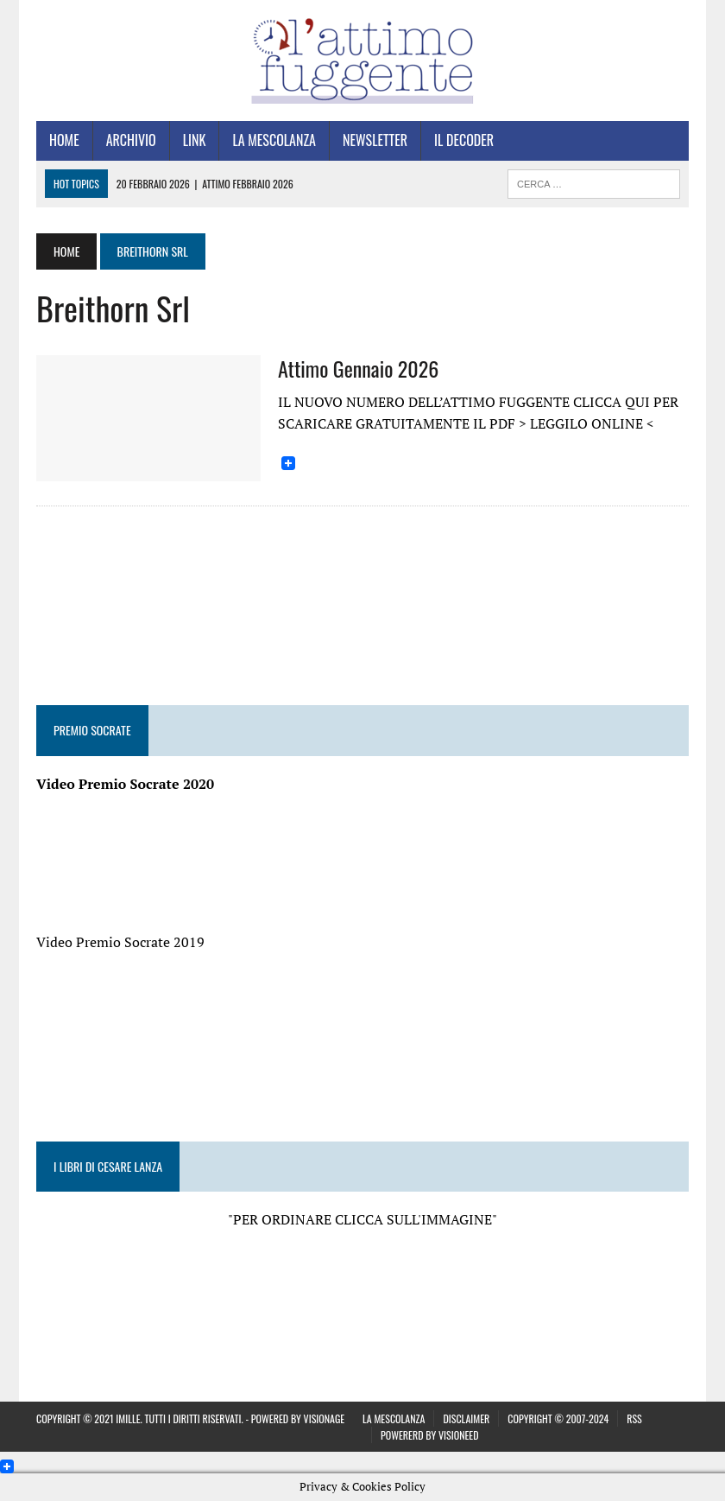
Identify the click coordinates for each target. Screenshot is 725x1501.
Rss (634, 1418)
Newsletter (375, 140)
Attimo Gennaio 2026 (358, 368)
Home (64, 140)
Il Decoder (464, 140)
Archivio (131, 140)
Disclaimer (466, 1418)
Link (194, 140)
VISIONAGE (324, 1418)
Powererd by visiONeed (430, 1435)
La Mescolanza (274, 140)
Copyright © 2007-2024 (558, 1418)
